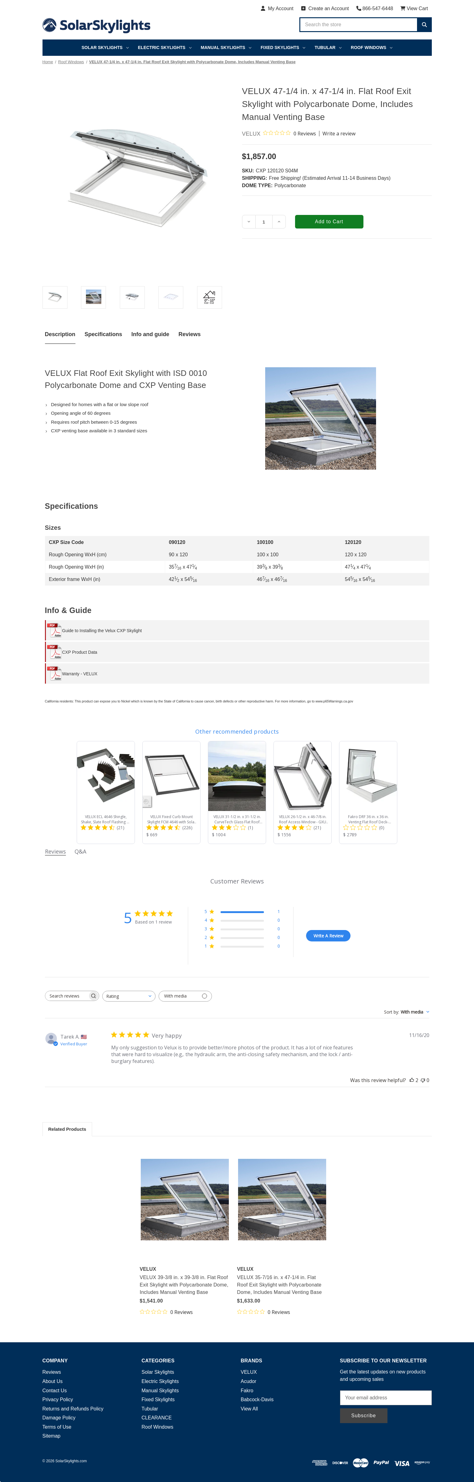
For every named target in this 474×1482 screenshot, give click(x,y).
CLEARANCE (157, 1417)
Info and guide (150, 334)
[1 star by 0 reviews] (242, 947)
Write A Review (328, 936)
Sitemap (52, 1436)
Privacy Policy (58, 1399)
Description (60, 334)
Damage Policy (59, 1417)
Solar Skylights (105, 47)
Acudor (249, 1381)
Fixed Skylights (283, 47)
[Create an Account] (325, 8)
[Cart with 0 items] (414, 8)
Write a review (338, 133)
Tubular (328, 47)
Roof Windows (371, 47)
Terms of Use (57, 1427)
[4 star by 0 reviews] (242, 921)
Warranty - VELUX (80, 673)
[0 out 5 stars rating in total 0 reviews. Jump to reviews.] (289, 133)
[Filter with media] (185, 996)
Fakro (247, 1390)
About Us (53, 1381)
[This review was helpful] (412, 1080)
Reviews (190, 334)
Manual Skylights (226, 47)
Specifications (103, 334)
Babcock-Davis (257, 1399)
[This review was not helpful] (423, 1080)
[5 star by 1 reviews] (242, 912)
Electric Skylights (165, 47)
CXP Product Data (79, 652)
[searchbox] (66, 996)
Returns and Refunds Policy (73, 1408)
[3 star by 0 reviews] (242, 930)
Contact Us (55, 1390)
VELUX (249, 1372)
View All (249, 1408)
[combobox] (129, 996)
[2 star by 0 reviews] (242, 938)
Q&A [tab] (80, 851)
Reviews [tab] (55, 851)
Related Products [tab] (67, 1129)
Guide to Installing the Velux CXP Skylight (102, 630)
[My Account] (277, 8)
